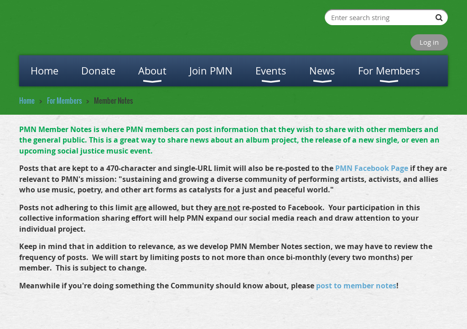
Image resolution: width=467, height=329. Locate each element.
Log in (429, 42)
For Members (64, 101)
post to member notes (356, 286)
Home (27, 101)
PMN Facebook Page (371, 168)
